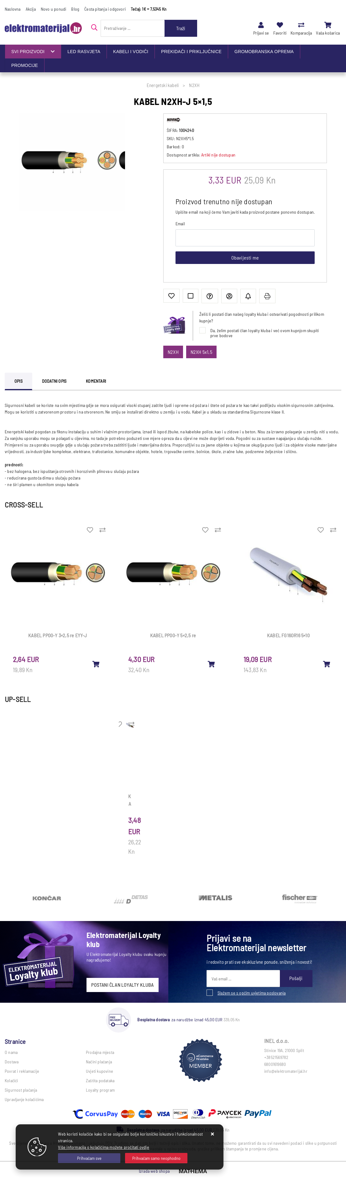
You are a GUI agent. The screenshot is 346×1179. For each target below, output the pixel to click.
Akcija (31, 9)
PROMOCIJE (24, 65)
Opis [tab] (18, 381)
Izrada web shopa (154, 1171)
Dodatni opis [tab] (54, 381)
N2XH (173, 352)
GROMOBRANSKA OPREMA (264, 51)
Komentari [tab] (96, 381)
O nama (11, 1052)
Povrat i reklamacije (22, 1071)
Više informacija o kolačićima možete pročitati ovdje (103, 1147)
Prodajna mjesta (100, 1052)
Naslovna (13, 9)
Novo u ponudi (53, 9)
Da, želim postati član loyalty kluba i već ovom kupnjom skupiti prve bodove (264, 333)
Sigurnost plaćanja (21, 1090)
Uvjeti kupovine (99, 1071)
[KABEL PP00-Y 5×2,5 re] (211, 664)
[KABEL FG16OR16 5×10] (327, 664)
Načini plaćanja (99, 1061)
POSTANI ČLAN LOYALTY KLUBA (122, 985)
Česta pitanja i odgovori (105, 9)
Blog (75, 9)
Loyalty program (100, 1090)
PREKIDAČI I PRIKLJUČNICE (191, 51)
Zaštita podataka (100, 1080)
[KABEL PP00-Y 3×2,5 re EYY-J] (96, 664)
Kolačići (11, 1080)
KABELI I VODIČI (130, 51)
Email (180, 223)
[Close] (89, 1158)
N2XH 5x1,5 (201, 352)
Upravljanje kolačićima (24, 1099)
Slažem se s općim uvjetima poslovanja (252, 992)
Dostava (11, 1061)
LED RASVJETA (83, 51)
